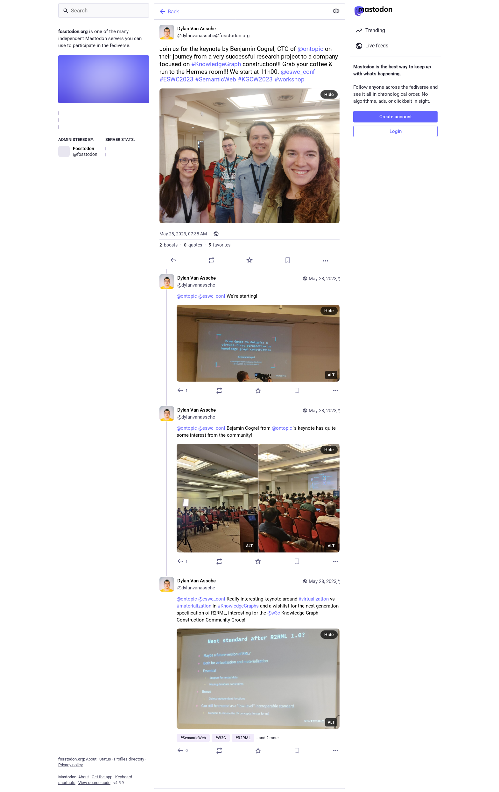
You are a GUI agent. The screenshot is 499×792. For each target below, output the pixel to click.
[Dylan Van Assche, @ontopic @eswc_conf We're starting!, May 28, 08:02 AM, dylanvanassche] (249, 335)
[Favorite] (249, 260)
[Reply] (173, 260)
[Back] (240, 11)
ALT (331, 375)
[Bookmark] (288, 260)
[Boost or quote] (211, 260)
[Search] (103, 10)
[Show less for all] (336, 11)
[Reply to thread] (183, 390)
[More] (325, 261)
